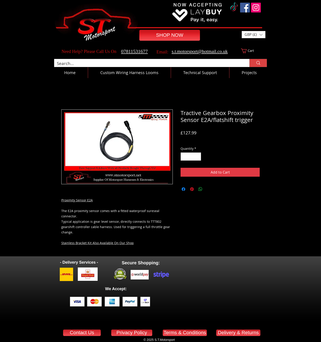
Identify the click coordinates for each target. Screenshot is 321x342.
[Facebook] (245, 7)
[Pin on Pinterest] (192, 189)
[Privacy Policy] (131, 333)
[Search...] (148, 63)
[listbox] (253, 34)
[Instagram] (256, 7)
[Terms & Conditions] (185, 333)
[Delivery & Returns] (238, 333)
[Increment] (197, 156)
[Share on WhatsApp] (200, 189)
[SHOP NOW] (169, 35)
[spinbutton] (191, 156)
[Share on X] (209, 189)
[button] (253, 34)
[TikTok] (234, 7)
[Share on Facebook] (183, 189)
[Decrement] (184, 156)
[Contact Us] (82, 333)
